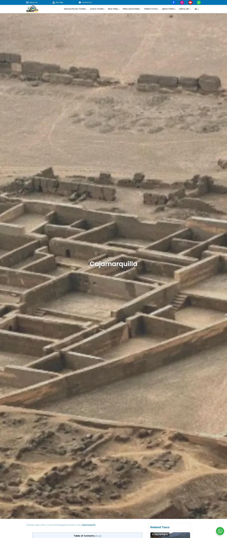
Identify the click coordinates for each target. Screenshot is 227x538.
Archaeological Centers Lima (67, 525)
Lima (49, 525)
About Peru (40, 525)
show (98, 536)
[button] (75, 9)
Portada (30, 525)
